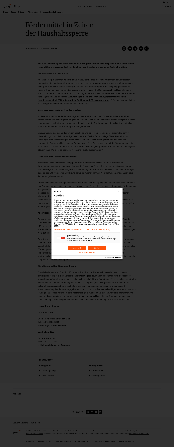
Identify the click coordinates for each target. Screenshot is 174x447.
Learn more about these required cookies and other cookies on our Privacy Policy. (82, 230)
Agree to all (77, 248)
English (57, 191)
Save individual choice (87, 253)
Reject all (97, 248)
